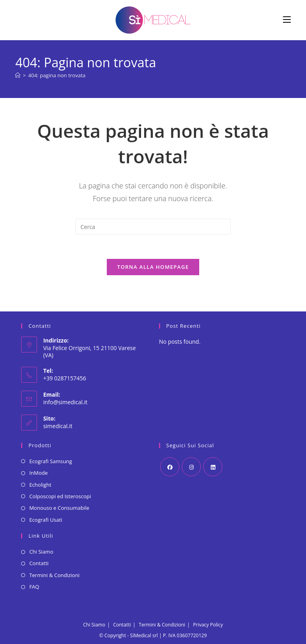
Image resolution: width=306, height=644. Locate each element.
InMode (38, 472)
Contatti (38, 563)
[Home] (17, 75)
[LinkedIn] (212, 466)
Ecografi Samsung (50, 461)
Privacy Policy (208, 624)
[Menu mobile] (287, 19)
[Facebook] (169, 466)
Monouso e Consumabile (59, 507)
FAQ (34, 586)
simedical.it (57, 426)
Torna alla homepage (153, 266)
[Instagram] (191, 466)
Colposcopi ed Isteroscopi (60, 496)
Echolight (40, 484)
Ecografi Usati (45, 519)
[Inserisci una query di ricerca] (153, 227)
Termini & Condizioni (54, 575)
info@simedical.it (65, 402)
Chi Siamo (41, 551)
